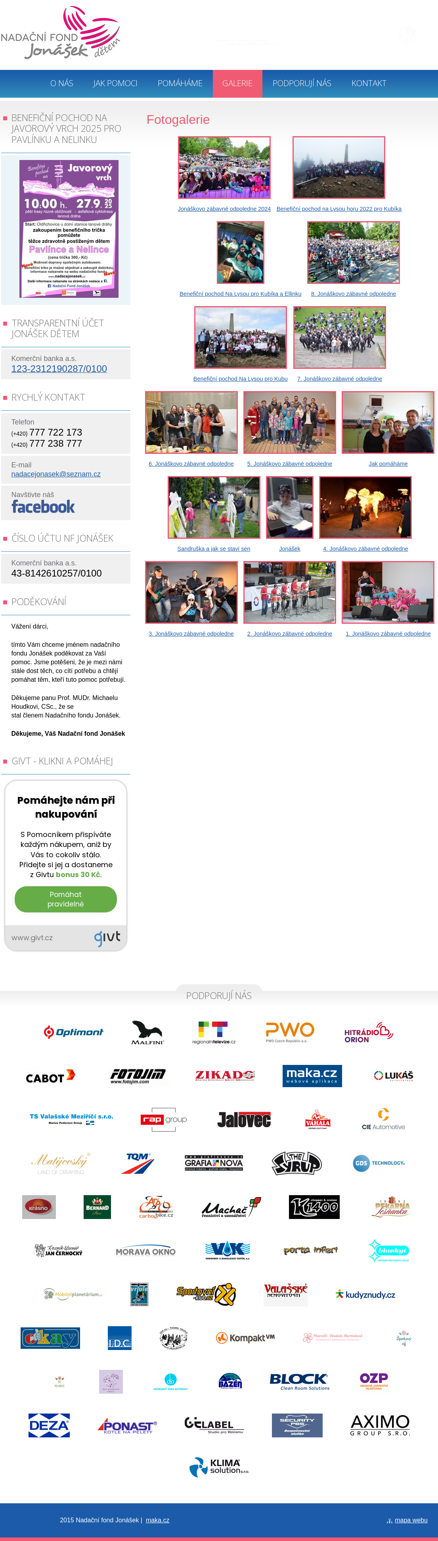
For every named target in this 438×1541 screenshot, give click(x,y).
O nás (61, 83)
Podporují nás (302, 83)
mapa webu (411, 1520)
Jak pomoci (116, 83)
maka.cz (158, 1520)
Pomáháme (180, 83)
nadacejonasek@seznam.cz (56, 474)
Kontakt (369, 83)
